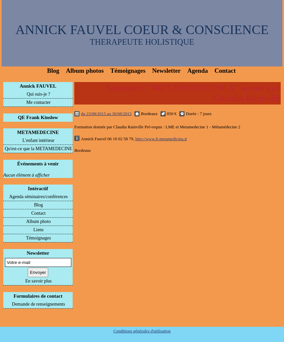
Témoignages (128, 70)
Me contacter (38, 102)
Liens (38, 229)
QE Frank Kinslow (38, 117)
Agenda (197, 70)
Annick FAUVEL (38, 86)
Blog (53, 70)
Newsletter (166, 70)
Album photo (38, 221)
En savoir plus (38, 280)
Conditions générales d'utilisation (142, 330)
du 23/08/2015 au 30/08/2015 (106, 113)
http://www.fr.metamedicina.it (161, 138)
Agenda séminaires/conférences (38, 196)
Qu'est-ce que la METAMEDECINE (38, 148)
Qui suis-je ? (38, 94)
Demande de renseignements (38, 304)
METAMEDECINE (38, 132)
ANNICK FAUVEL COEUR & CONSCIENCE (142, 29)
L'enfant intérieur (38, 140)
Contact (224, 70)
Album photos (85, 70)
